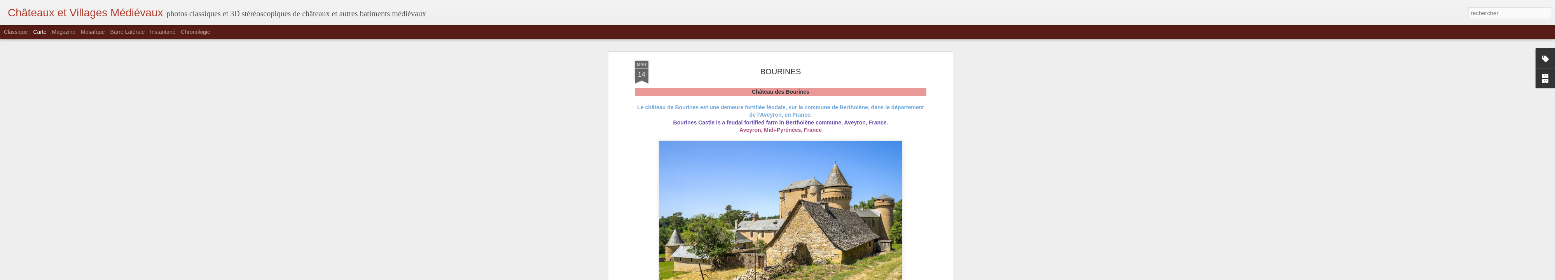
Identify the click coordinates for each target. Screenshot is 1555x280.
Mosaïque (93, 32)
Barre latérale (127, 32)
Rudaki (821, 54)
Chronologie (195, 32)
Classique (16, 32)
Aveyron (791, 74)
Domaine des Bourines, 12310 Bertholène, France (797, 64)
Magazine (64, 32)
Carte (39, 32)
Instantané (162, 32)
